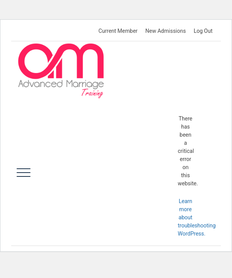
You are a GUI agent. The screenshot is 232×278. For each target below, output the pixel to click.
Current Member (117, 31)
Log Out (203, 31)
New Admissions (166, 31)
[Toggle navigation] (23, 172)
